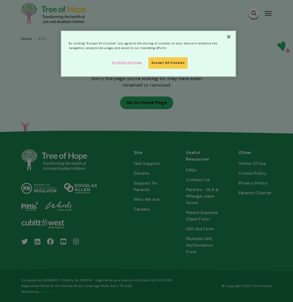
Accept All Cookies (168, 63)
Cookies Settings (127, 63)
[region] (148, 53)
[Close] (229, 37)
